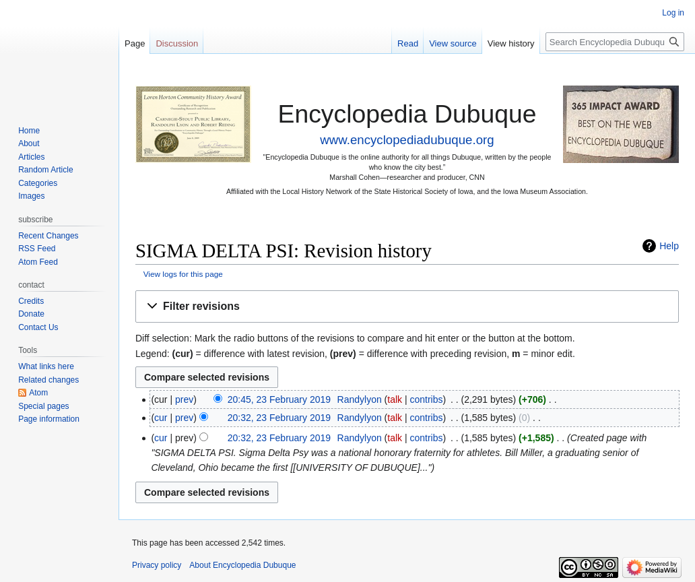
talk (394, 399)
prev (184, 399)
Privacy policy (156, 565)
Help (669, 245)
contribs (426, 399)
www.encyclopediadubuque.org (407, 140)
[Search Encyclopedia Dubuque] (614, 41)
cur (160, 417)
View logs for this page (183, 273)
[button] (407, 307)
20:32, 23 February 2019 (279, 417)
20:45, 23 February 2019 (279, 399)
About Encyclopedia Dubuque (242, 565)
